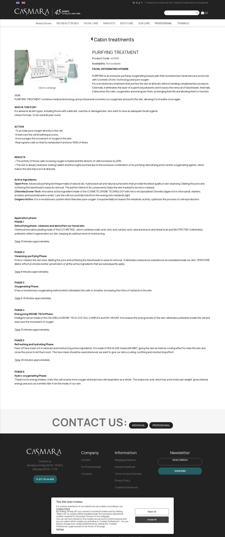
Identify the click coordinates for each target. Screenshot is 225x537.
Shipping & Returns (125, 460)
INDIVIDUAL (138, 425)
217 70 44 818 (45, 479)
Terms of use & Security (128, 473)
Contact (85, 460)
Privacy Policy (122, 480)
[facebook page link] (134, 2)
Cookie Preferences (126, 487)
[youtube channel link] (140, 2)
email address (180, 459)
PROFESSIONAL (161, 425)
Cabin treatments (114, 39)
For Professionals (91, 467)
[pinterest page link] (142, 2)
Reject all (152, 512)
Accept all (151, 519)
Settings (60, 529)
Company (86, 473)
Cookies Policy (63, 509)
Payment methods (125, 467)
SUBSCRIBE (180, 471)
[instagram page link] (137, 2)
